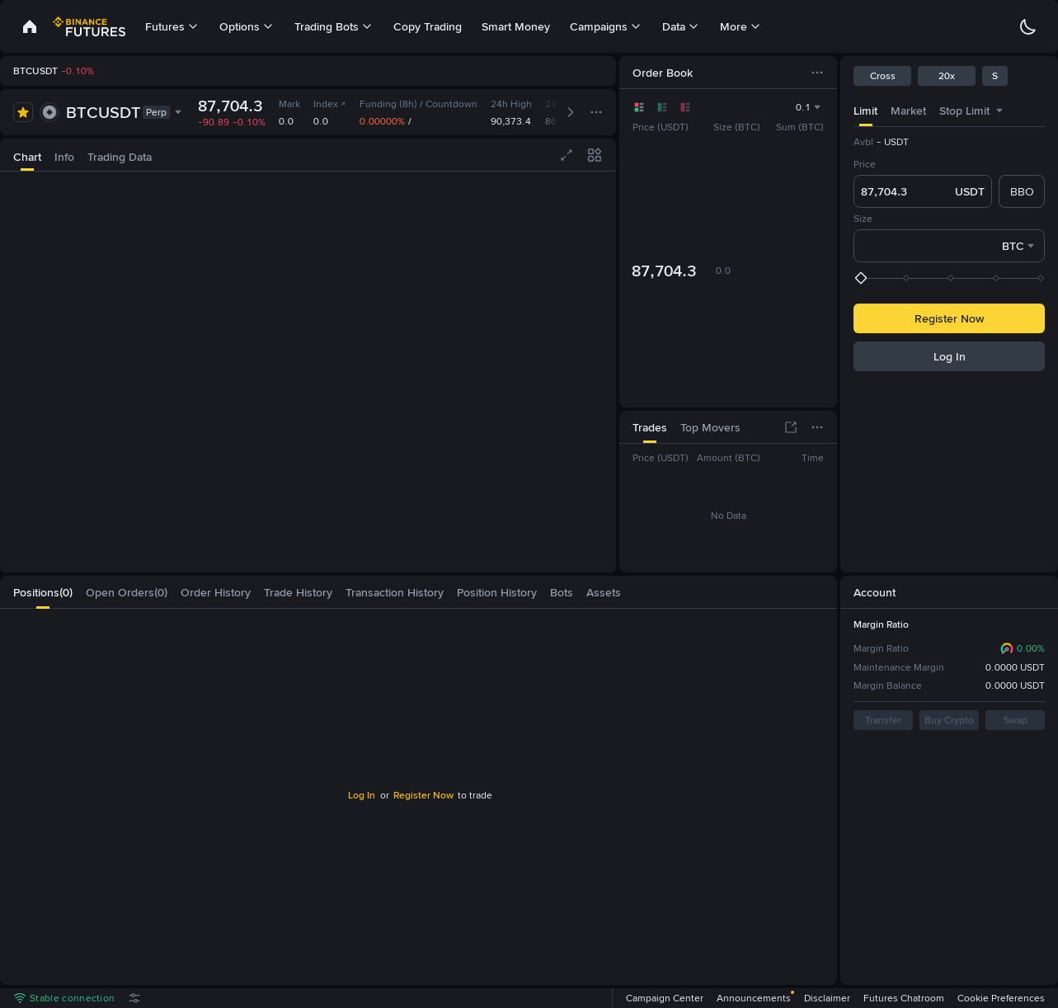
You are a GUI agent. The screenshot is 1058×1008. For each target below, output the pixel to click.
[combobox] (999, 110)
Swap (1015, 720)
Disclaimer (827, 998)
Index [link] (329, 104)
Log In (949, 356)
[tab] (865, 110)
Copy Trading (427, 26)
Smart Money (516, 26)
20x (946, 75)
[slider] (951, 278)
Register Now (949, 318)
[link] (30, 26)
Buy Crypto (949, 720)
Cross (883, 75)
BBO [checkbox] (1022, 191)
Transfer (883, 720)
